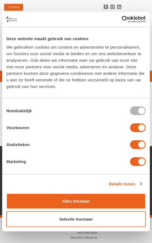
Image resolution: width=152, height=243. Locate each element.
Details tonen (122, 183)
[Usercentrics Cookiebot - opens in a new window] (122, 19)
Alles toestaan (76, 201)
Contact (13, 7)
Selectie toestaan (76, 219)
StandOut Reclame (83, 237)
